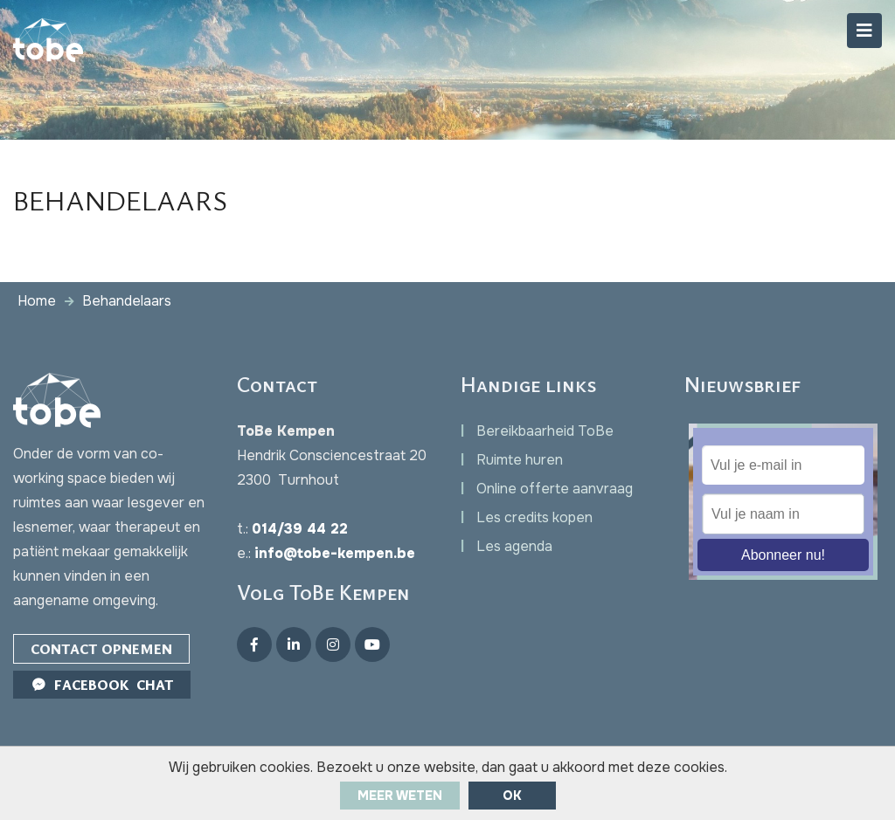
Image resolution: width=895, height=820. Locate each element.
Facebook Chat (102, 684)
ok (512, 795)
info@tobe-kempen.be (334, 553)
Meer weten (399, 795)
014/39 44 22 (300, 529)
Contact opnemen (101, 648)
